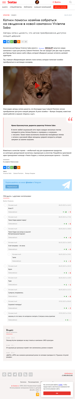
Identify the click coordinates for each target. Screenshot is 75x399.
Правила (10, 201)
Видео (9, 330)
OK (57, 393)
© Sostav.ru (15, 386)
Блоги (5, 7)
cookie (60, 385)
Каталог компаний (42, 7)
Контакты (23, 382)
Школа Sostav (60, 7)
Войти (5, 201)
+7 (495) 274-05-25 (67, 375)
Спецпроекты (16, 7)
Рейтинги (28, 7)
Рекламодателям (33, 382)
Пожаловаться (12, 212)
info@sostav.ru (68, 373)
